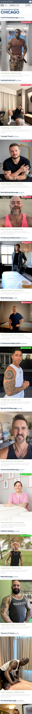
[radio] (2, 5)
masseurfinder (7, 2)
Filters (28, 5)
